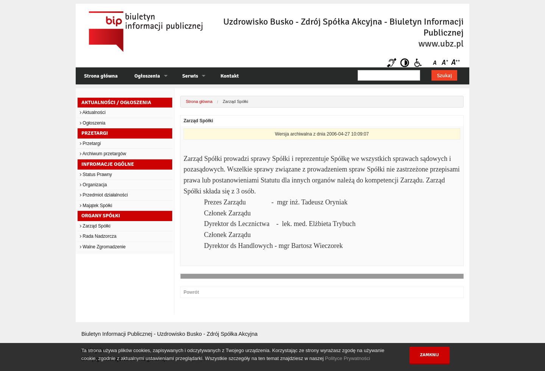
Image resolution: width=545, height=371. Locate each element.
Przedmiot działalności (104, 195)
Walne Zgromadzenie (103, 246)
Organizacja (93, 184)
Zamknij (429, 355)
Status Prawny (96, 174)
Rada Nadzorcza (98, 236)
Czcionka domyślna (436, 62)
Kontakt (229, 76)
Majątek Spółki (96, 205)
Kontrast (405, 62)
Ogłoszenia (147, 76)
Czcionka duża (455, 62)
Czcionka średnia (445, 62)
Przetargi (90, 143)
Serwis (190, 76)
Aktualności (93, 112)
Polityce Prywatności (347, 358)
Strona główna (101, 76)
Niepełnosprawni (418, 62)
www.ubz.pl (441, 43)
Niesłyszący (391, 62)
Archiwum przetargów (103, 153)
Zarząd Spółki (95, 226)
